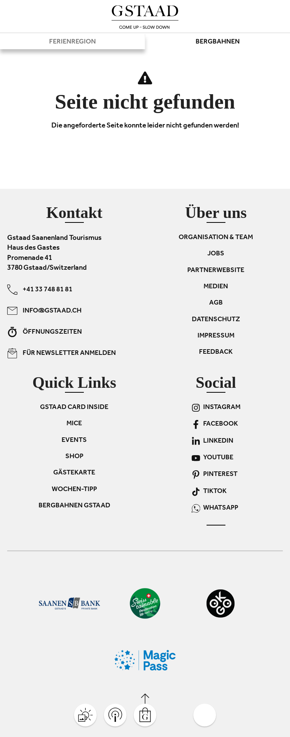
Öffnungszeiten (44, 332)
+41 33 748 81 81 (39, 290)
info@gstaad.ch (44, 311)
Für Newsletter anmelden (61, 353)
